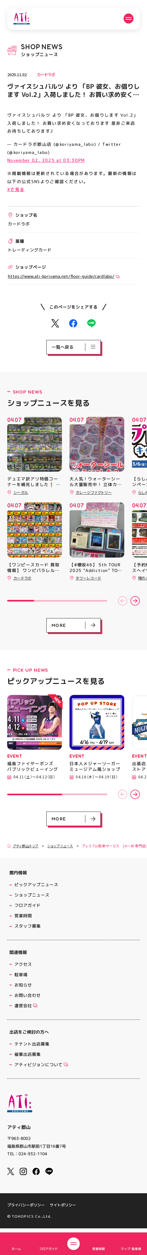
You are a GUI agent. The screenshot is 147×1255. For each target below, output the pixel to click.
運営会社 (23, 1006)
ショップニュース (60, 846)
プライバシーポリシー (26, 1212)
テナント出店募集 (31, 1044)
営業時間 (23, 916)
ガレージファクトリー (94, 492)
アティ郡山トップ (23, 846)
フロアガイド (27, 905)
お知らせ (23, 985)
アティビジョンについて (39, 1064)
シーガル (20, 492)
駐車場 (21, 974)
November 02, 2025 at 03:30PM (46, 160)
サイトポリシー (63, 1212)
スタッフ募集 (27, 926)
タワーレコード (88, 577)
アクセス (23, 964)
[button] (122, 601)
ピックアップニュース (36, 884)
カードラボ (46, 74)
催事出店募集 (27, 1054)
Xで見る (15, 189)
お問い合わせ (27, 995)
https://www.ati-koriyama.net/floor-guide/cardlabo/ (63, 276)
